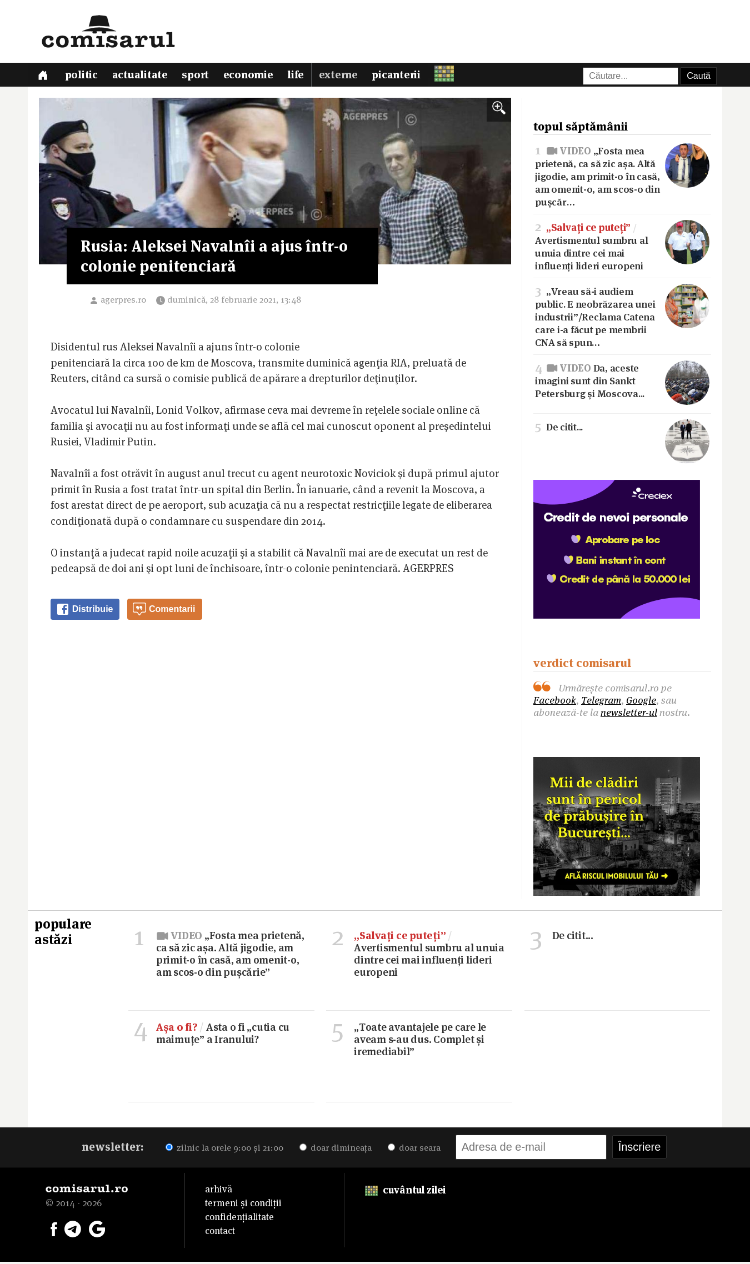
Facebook (554, 702)
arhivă (218, 1191)
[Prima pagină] (43, 76)
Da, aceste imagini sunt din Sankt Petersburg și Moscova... (622, 382)
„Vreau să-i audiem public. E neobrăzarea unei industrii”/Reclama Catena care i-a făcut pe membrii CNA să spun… (622, 318)
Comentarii (164, 611)
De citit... (622, 428)
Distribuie (84, 611)
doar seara (414, 1150)
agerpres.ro (123, 302)
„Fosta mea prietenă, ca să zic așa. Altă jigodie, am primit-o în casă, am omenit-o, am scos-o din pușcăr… (622, 177)
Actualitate (142, 76)
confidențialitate (239, 1219)
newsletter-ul (629, 714)
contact (220, 1232)
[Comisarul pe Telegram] (72, 1230)
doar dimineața (335, 1150)
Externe (343, 76)
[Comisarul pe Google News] (97, 1230)
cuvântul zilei (405, 1192)
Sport (198, 76)
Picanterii (402, 76)
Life (300, 76)
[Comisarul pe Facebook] (54, 1230)
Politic (83, 76)
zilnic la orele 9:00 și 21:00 (224, 1150)
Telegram (601, 702)
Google (641, 702)
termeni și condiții (243, 1205)
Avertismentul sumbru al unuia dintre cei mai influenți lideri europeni (622, 248)
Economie (252, 76)
